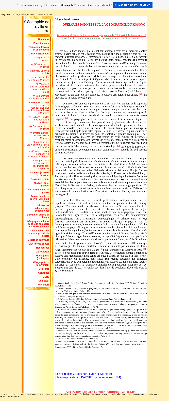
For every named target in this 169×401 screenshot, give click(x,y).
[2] (102, 69)
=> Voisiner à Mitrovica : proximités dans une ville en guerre (38, 88)
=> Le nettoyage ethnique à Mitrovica (39, 97)
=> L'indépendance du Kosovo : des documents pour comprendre (39, 164)
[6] (117, 218)
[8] (101, 249)
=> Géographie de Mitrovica (40, 65)
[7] (103, 242)
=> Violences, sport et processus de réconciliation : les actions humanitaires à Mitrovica (38, 107)
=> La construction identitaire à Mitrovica (38, 78)
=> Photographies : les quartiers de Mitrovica (39, 135)
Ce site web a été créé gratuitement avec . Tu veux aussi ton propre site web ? (84, 5)
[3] (140, 94)
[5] (118, 145)
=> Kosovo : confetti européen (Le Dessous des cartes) (38, 154)
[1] (98, 62)
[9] (144, 249)
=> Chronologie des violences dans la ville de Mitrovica (38, 145)
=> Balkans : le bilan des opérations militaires (39, 120)
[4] (66, 118)
